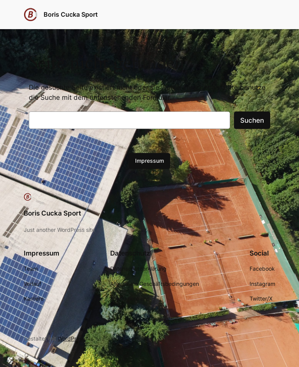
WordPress (71, 338)
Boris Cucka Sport (71, 14)
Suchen (252, 120)
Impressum (149, 160)
